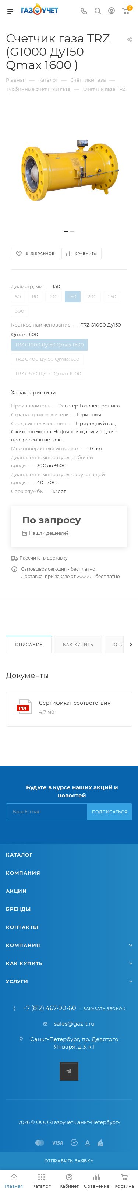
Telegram (69, 1071)
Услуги (17, 981)
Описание (28, 644)
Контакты (22, 927)
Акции (16, 891)
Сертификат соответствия (74, 703)
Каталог (19, 855)
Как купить (78, 644)
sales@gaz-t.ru (74, 1023)
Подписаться (110, 811)
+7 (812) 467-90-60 (49, 1008)
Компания (23, 873)
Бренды (18, 909)
